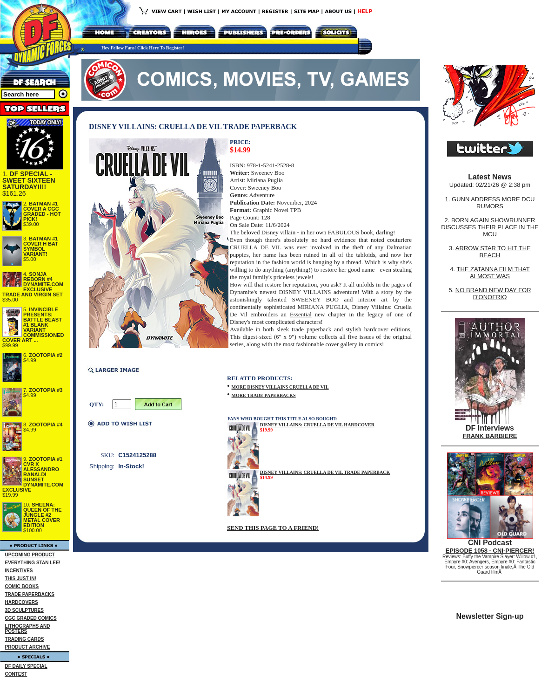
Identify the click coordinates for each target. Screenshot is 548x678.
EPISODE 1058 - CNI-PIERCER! (490, 550)
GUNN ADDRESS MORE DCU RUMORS (493, 203)
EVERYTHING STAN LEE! (32, 562)
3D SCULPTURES (24, 610)
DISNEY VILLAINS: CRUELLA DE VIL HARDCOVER (317, 424)
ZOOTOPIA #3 (45, 390)
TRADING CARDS (24, 639)
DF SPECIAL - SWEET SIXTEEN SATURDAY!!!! (28, 180)
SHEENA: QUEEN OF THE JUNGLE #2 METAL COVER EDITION (42, 515)
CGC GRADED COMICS (31, 618)
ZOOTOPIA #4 (45, 424)
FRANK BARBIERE (490, 435)
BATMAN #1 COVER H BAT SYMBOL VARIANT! (40, 246)
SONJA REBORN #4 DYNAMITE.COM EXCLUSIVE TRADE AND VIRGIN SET (32, 284)
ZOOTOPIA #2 (45, 355)
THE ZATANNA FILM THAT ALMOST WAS (493, 273)
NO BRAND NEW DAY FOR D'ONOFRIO (493, 294)
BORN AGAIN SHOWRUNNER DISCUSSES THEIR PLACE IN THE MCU (490, 227)
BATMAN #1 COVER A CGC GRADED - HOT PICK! (42, 211)
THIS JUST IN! (20, 578)
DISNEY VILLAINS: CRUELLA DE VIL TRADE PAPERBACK (325, 472)
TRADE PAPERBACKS (30, 594)
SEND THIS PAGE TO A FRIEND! (273, 527)
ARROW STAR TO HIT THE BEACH (493, 252)
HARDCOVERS (21, 602)
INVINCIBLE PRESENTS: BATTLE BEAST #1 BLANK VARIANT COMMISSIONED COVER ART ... (33, 325)
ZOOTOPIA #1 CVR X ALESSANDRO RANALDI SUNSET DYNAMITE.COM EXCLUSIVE (32, 474)
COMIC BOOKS (22, 586)
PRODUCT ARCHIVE (27, 647)
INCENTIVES (19, 570)
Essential (301, 314)
